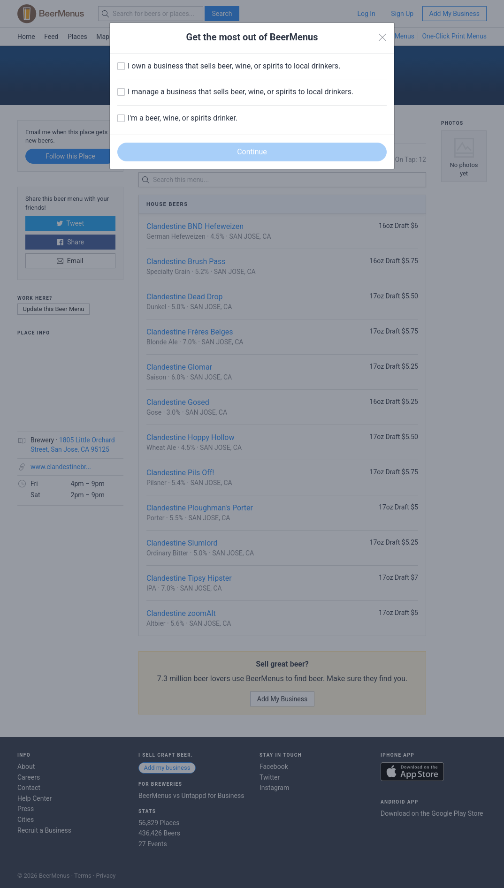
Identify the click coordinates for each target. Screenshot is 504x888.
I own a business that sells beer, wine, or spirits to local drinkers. (234, 65)
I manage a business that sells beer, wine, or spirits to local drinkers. (240, 91)
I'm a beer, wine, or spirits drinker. (182, 118)
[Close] (382, 37)
